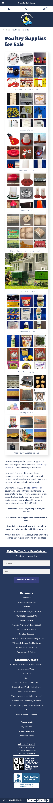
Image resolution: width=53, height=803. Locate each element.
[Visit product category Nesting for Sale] (26, 394)
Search (26, 9)
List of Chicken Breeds (26, 691)
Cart (41, 7)
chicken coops (41, 464)
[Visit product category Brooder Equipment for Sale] (26, 72)
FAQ (26, 709)
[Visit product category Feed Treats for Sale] (26, 354)
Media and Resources (26, 629)
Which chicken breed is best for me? (26, 696)
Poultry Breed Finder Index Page (26, 687)
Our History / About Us (26, 616)
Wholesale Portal (26, 735)
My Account (26, 726)
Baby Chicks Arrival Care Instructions (26, 664)
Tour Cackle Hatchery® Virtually (26, 611)
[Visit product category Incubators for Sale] (26, 112)
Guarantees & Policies (26, 652)
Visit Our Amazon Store (26, 647)
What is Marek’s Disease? (26, 714)
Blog (26, 678)
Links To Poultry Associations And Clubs (26, 705)
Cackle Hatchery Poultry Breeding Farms (26, 638)
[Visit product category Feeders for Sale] (26, 193)
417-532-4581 (26, 744)
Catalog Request (26, 634)
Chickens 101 (26, 673)
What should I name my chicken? (26, 700)
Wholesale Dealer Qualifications (27, 643)
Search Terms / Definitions (26, 682)
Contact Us (26, 597)
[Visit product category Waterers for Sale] (26, 152)
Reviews (26, 606)
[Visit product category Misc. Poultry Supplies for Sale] (26, 435)
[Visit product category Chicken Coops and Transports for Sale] (26, 233)
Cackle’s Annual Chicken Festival (26, 625)
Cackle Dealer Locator (26, 602)
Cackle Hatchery (26, 3)
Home (7, 30)
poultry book (35, 488)
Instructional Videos (26, 669)
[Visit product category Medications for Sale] (26, 314)
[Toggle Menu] (3, 3)
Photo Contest (26, 620)
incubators (10, 467)
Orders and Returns (26, 731)
